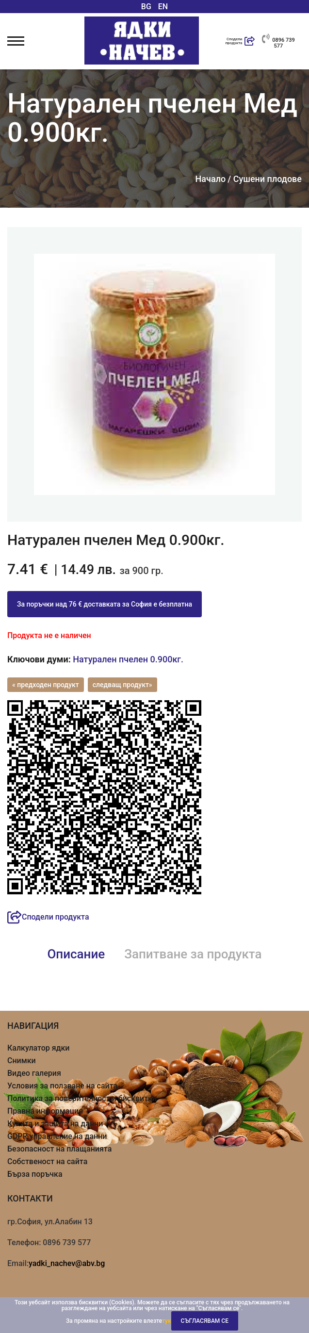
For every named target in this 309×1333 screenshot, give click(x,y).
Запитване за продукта (192, 954)
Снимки (21, 1061)
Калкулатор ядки (38, 1048)
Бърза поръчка (35, 1174)
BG (146, 7)
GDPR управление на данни (57, 1136)
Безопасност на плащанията (59, 1149)
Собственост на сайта (47, 1162)
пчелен (133, 659)
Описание (76, 954)
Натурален (94, 659)
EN (163, 7)
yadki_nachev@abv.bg (67, 1263)
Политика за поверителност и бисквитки (82, 1099)
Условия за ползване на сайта (62, 1086)
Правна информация (45, 1111)
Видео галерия (34, 1073)
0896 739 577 (278, 41)
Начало (210, 179)
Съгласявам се (204, 1320)
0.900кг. (166, 659)
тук (166, 1321)
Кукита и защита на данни (55, 1124)
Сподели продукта (48, 917)
